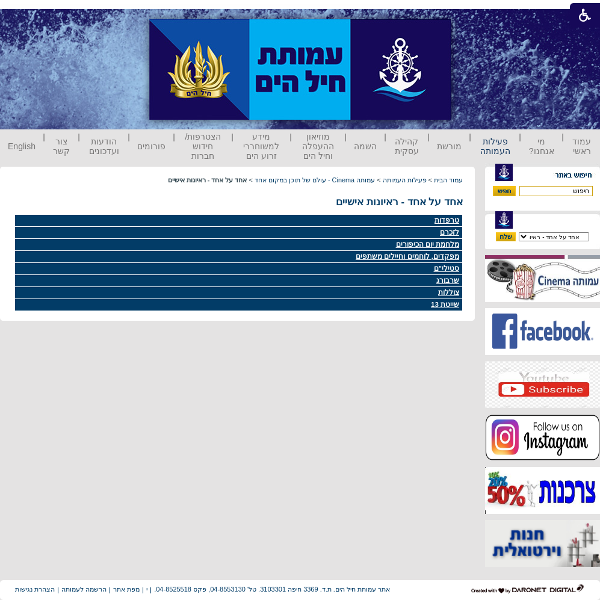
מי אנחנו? (541, 146)
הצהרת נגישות (35, 589)
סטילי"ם (446, 268)
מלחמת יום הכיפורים (427, 244)
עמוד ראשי (581, 146)
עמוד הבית (448, 180)
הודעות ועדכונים (104, 146)
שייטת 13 (445, 304)
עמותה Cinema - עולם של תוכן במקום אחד (315, 180)
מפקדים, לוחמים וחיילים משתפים (407, 256)
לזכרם (449, 232)
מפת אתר (126, 589)
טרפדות (447, 220)
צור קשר (61, 146)
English (22, 146)
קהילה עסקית (407, 146)
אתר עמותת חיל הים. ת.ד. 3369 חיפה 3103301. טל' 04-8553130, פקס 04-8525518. (272, 589)
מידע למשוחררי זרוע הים (261, 146)
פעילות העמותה (495, 146)
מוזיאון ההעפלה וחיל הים (318, 146)
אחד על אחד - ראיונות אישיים (399, 202)
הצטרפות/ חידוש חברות (203, 146)
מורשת (449, 146)
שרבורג (447, 280)
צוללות (448, 292)
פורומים (151, 146)
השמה (365, 146)
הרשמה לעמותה (84, 589)
